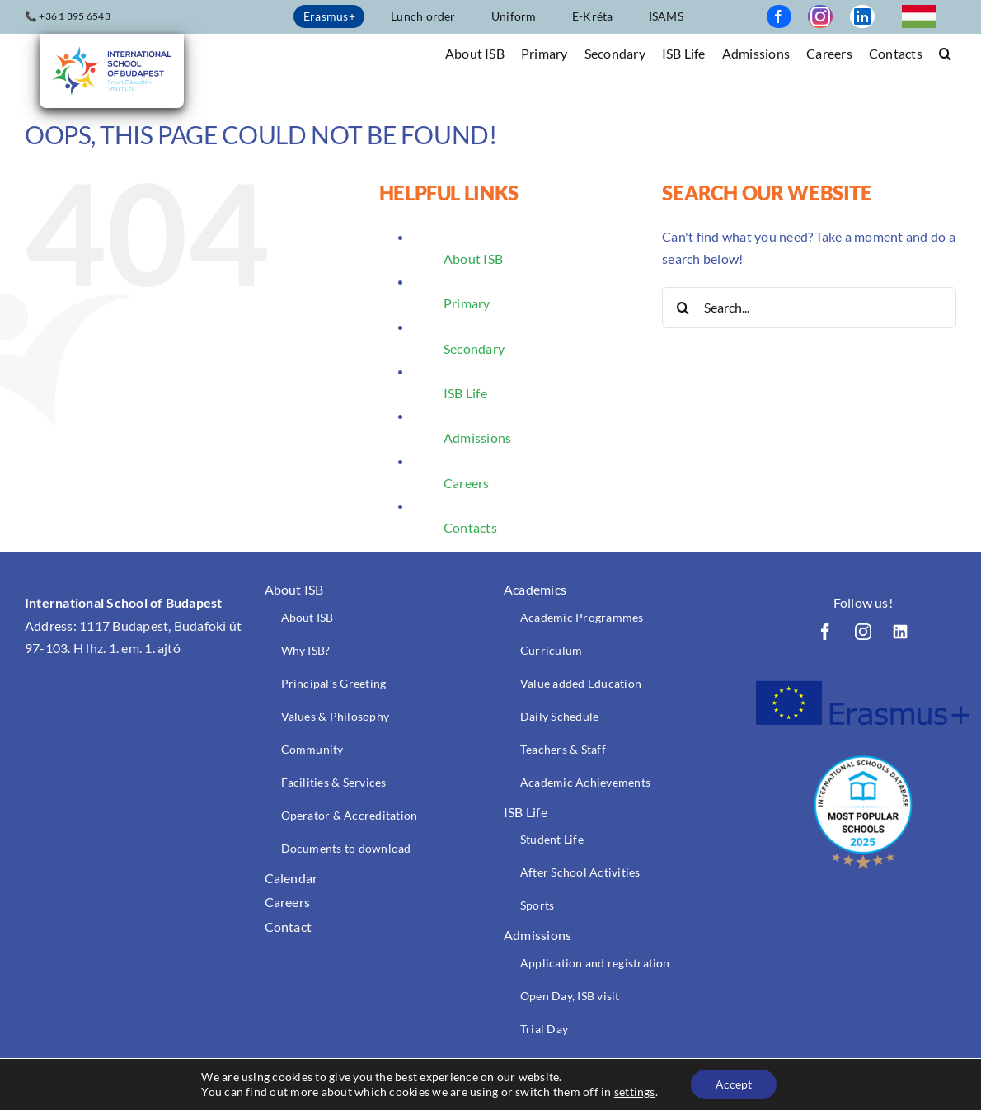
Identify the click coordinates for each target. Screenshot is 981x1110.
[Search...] (809, 307)
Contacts (470, 527)
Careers (467, 483)
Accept (734, 1084)
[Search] (682, 307)
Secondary (474, 348)
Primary (467, 303)
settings (634, 1091)
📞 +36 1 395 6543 (67, 16)
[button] (945, 52)
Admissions (477, 437)
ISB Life (465, 393)
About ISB (473, 258)
